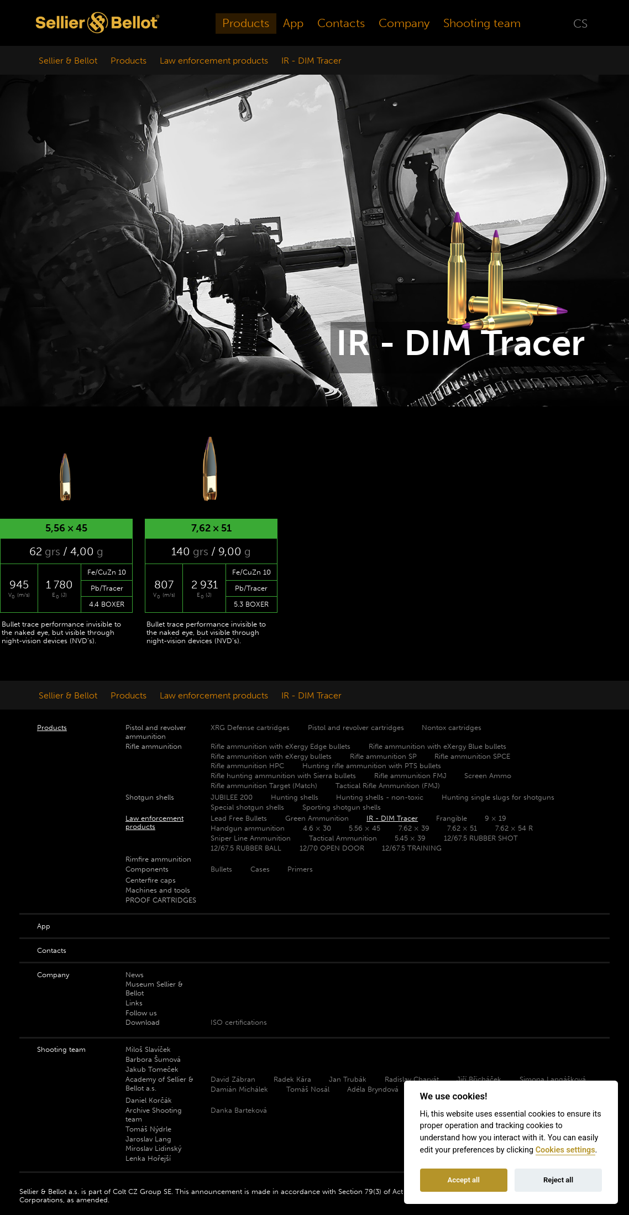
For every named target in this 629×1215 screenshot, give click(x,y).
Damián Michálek (239, 1089)
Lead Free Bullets (239, 818)
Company (404, 23)
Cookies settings (565, 1150)
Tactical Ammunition (343, 838)
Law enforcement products (214, 60)
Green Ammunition (317, 818)
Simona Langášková (553, 1079)
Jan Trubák (347, 1079)
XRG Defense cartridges (250, 727)
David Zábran (233, 1079)
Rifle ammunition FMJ (410, 775)
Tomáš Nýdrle (148, 1129)
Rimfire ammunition (158, 859)
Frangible (451, 818)
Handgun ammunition (248, 828)
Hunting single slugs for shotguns (498, 797)
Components (147, 869)
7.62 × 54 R (514, 828)
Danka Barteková (239, 1110)
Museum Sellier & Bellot (154, 988)
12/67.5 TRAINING (412, 848)
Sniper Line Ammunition (251, 838)
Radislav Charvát (412, 1079)
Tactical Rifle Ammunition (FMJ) (388, 785)
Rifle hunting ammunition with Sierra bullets (283, 775)
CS (580, 23)
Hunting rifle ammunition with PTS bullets (371, 766)
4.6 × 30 (317, 828)
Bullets (221, 869)
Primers (300, 869)
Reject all (558, 1180)
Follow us (141, 1013)
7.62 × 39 (414, 828)
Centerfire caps (150, 880)
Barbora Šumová (153, 1059)
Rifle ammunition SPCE (472, 756)
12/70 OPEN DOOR (332, 848)
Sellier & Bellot (68, 60)
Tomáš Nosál (307, 1089)
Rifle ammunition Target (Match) (264, 785)
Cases (260, 869)
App (293, 23)
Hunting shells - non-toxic (379, 797)
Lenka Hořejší (148, 1158)
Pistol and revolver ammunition (155, 731)
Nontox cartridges (451, 727)
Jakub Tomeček (152, 1069)
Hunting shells (294, 797)
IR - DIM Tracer (311, 60)
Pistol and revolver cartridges (356, 727)
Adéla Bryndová (373, 1089)
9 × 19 (495, 818)
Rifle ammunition (153, 746)
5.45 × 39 (410, 838)
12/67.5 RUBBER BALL (246, 848)
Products (245, 23)
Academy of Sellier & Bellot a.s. (159, 1083)
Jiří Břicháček (479, 1079)
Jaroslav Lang (148, 1139)
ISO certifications (239, 1022)
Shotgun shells (149, 797)
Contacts (341, 23)
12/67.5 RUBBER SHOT (481, 838)
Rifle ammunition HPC (247, 766)
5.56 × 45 (364, 828)
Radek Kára (292, 1079)
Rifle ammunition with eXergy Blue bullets (437, 746)
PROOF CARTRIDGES (160, 900)
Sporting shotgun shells (341, 807)
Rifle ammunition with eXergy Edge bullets (280, 746)
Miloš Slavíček (148, 1049)
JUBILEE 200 (232, 797)
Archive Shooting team (153, 1114)
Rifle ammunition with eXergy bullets (271, 756)
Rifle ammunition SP (383, 756)
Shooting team (482, 23)
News (134, 975)
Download (142, 1022)
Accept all (464, 1180)
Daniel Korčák (148, 1100)
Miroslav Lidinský (153, 1148)
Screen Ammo (487, 775)
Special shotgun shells (247, 807)
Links (134, 1003)
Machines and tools (157, 890)
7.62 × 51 (462, 828)
